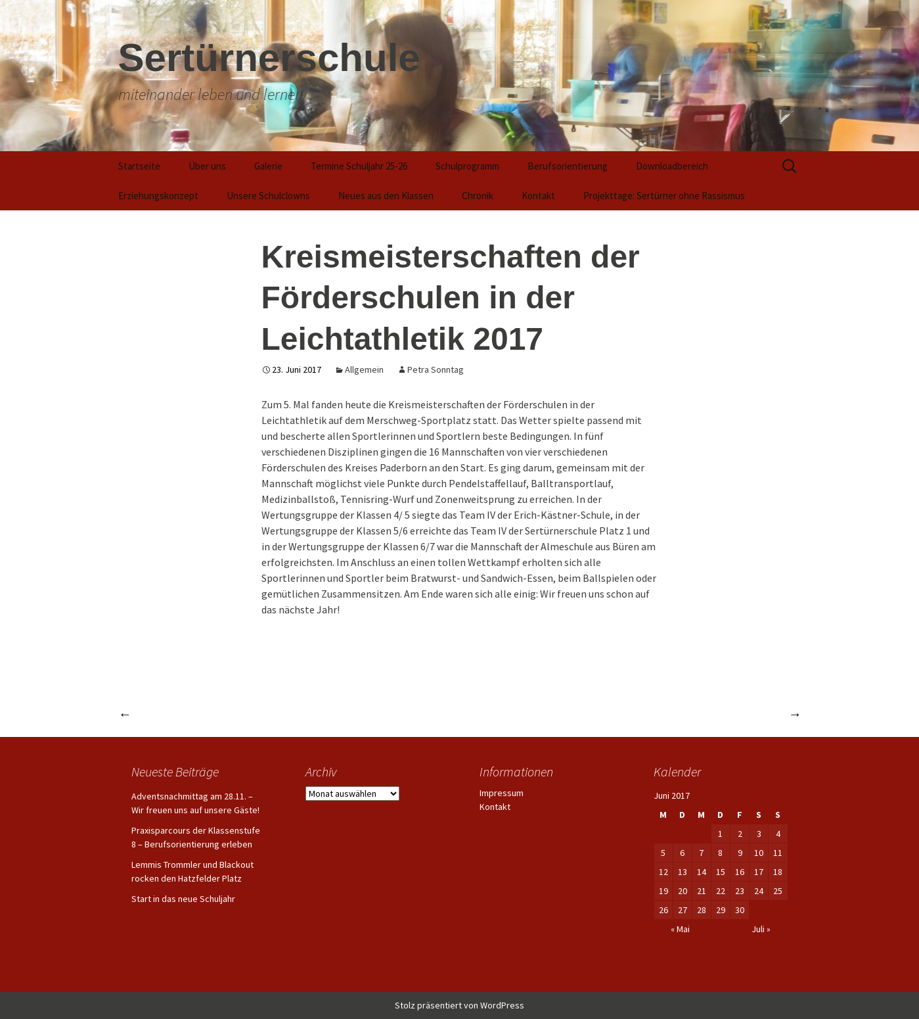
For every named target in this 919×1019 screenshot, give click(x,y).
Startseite (139, 166)
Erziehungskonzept (158, 195)
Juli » (761, 929)
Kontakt (538, 195)
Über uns (207, 166)
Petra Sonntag (435, 369)
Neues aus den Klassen (386, 195)
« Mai (680, 929)
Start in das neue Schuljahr (183, 899)
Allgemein (364, 369)
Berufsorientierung (567, 166)
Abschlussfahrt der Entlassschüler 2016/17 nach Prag (656, 713)
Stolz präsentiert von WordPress (459, 1005)
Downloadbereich (672, 166)
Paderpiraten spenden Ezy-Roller (210, 713)
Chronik (477, 195)
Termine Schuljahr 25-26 (359, 166)
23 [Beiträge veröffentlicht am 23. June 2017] (739, 891)
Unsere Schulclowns (268, 195)
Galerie (268, 166)
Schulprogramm (467, 166)
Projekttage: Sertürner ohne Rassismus (664, 195)
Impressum (502, 793)
